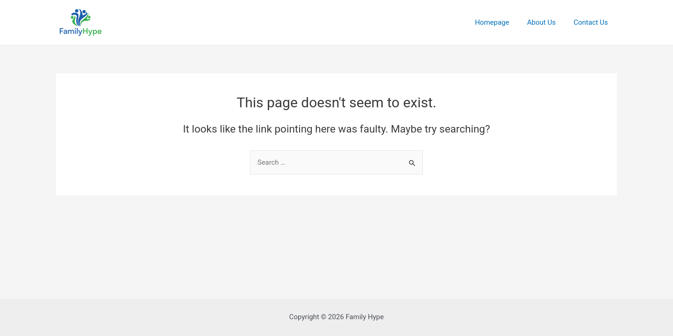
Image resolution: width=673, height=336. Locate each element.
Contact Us (592, 22)
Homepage (502, 22)
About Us (547, 22)
